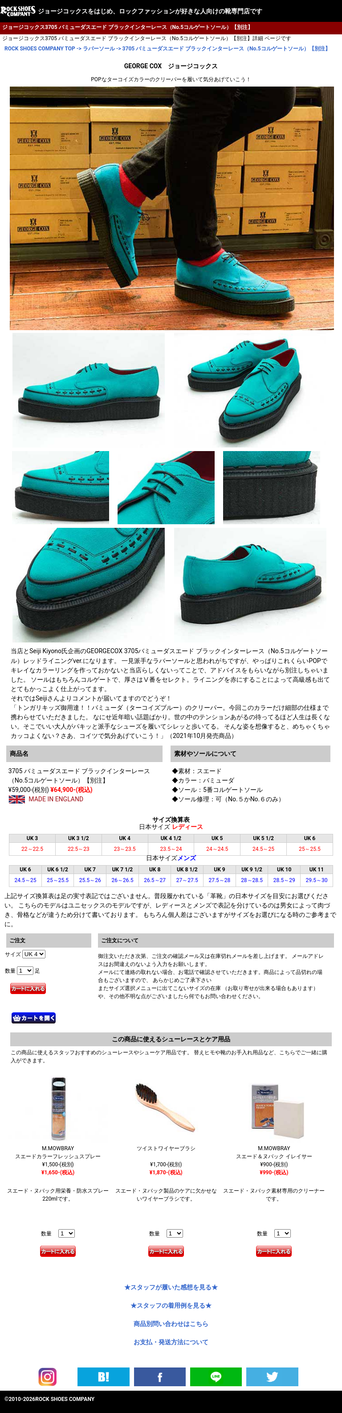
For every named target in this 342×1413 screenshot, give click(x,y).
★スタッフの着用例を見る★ (171, 1305)
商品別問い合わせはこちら (171, 1323)
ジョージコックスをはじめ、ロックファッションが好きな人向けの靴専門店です (150, 11)
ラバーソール (99, 49)
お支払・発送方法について (171, 1342)
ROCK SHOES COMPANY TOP (39, 49)
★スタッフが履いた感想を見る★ (171, 1287)
